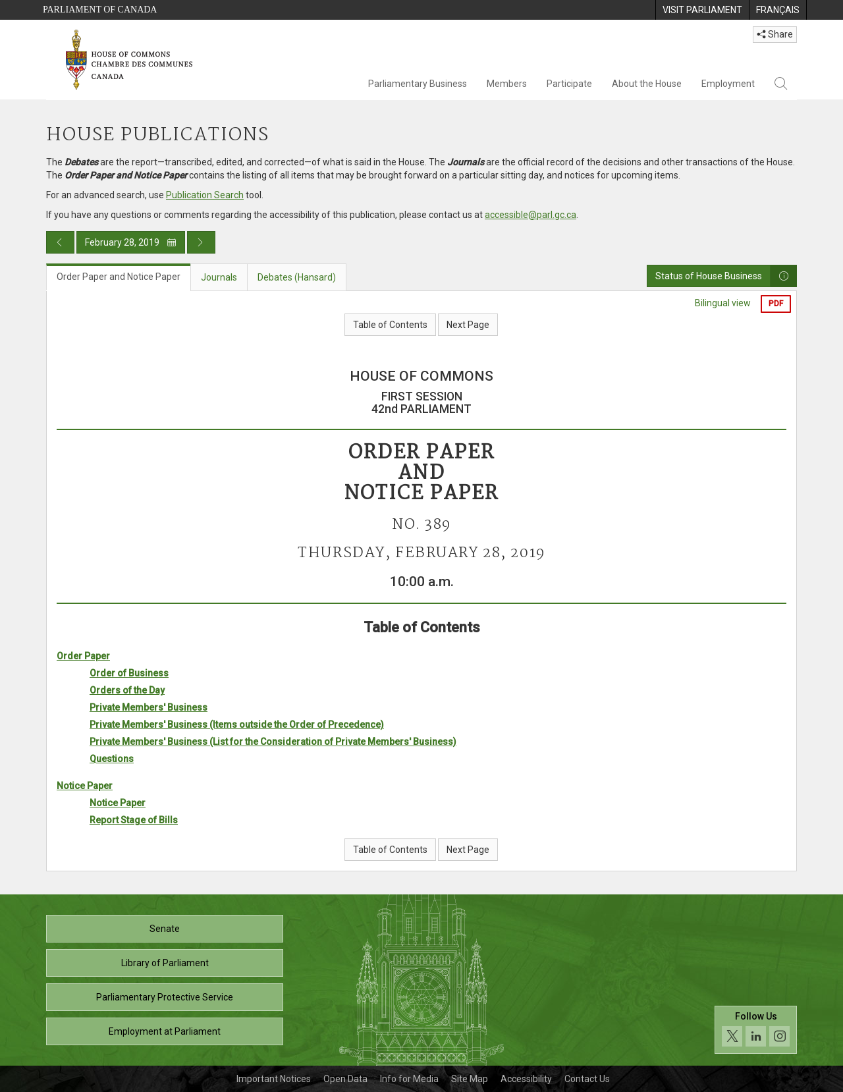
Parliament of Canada (100, 9)
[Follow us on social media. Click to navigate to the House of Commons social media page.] (756, 1030)
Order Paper (83, 656)
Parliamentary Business (417, 83)
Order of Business (129, 673)
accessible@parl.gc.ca (530, 214)
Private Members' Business (148, 707)
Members (507, 83)
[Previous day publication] (60, 242)
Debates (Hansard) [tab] (297, 277)
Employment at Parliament (165, 1031)
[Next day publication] (201, 242)
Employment (728, 83)
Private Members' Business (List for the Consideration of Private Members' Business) (273, 741)
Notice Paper (85, 785)
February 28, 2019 (131, 242)
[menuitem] (702, 10)
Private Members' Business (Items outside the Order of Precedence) (237, 724)
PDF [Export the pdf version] (776, 303)
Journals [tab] (219, 277)
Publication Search (205, 195)
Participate (569, 83)
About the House (647, 83)
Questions (112, 758)
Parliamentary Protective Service (164, 997)
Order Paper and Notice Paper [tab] (118, 276)
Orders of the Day (127, 690)
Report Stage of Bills (134, 820)
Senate (165, 928)
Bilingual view (723, 303)
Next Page (468, 324)
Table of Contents (390, 324)
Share (775, 34)
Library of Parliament (165, 963)
